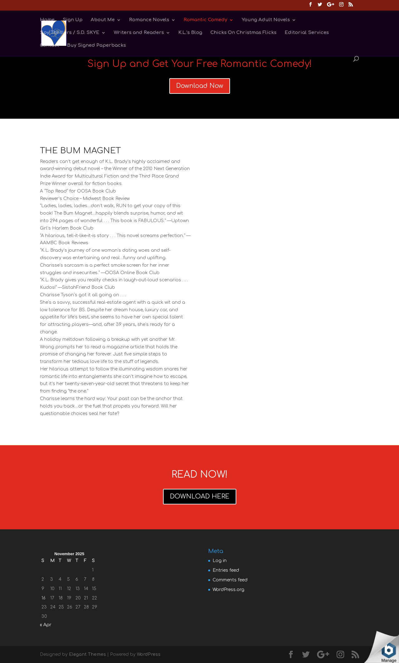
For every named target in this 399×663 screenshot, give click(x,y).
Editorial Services (307, 33)
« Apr (45, 624)
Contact (49, 45)
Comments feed (230, 580)
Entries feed (226, 570)
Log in (220, 560)
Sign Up (73, 20)
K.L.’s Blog (190, 33)
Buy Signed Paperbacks (96, 45)
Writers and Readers (139, 33)
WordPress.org (228, 589)
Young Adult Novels (266, 20)
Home (47, 20)
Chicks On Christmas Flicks (243, 33)
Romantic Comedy (205, 20)
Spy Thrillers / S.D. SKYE (69, 33)
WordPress (149, 654)
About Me (103, 20)
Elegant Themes (87, 654)
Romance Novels (149, 20)
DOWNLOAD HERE (199, 496)
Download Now (199, 85)
